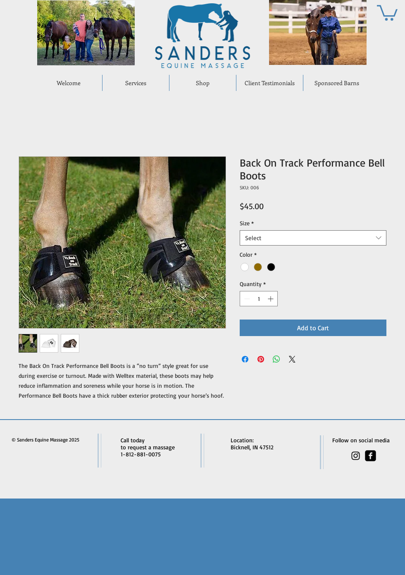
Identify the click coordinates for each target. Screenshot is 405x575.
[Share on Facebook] (245, 359)
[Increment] (271, 298)
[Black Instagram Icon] (355, 455)
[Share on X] (292, 359)
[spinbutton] (258, 298)
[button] (387, 12)
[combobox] (313, 238)
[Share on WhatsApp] (276, 359)
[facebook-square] (370, 455)
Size (247, 223)
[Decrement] (246, 298)
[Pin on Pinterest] (261, 359)
